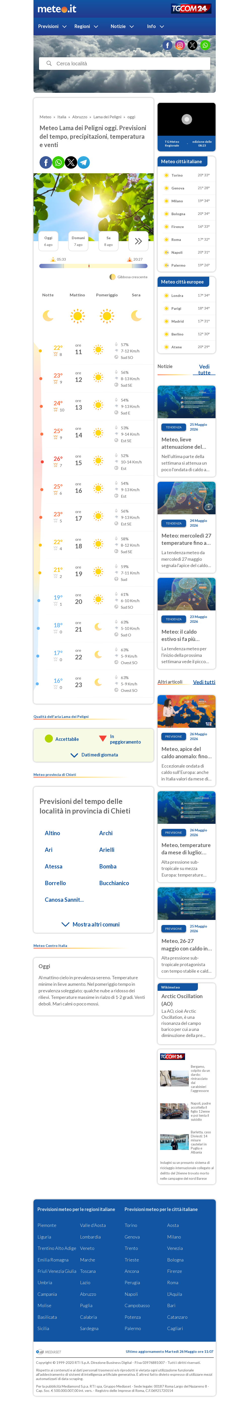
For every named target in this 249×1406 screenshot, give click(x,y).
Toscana (88, 1271)
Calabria (88, 1317)
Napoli (131, 1294)
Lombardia (90, 1237)
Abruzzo (88, 1294)
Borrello (55, 883)
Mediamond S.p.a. (75, 1386)
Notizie (118, 26)
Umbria (45, 1282)
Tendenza (174, 427)
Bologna (175, 1259)
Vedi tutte (204, 369)
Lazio (85, 1282)
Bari (171, 1305)
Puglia (86, 1305)
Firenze (174, 1271)
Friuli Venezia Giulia (57, 1271)
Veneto (87, 1248)
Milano (174, 1237)
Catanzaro (177, 1317)
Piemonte (47, 1225)
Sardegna (89, 1328)
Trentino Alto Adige (57, 1248)
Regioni (82, 26)
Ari (48, 849)
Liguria (44, 1237)
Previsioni (48, 26)
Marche (87, 1259)
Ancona (132, 1271)
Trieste (132, 1259)
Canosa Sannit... (64, 899)
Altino (52, 833)
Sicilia (43, 1328)
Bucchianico (114, 883)
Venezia (175, 1248)
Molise (44, 1305)
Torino (131, 1225)
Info (151, 26)
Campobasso (137, 1305)
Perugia (132, 1282)
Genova (132, 1237)
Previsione (173, 736)
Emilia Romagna (53, 1259)
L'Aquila (174, 1294)
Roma (172, 1282)
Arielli (106, 849)
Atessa (53, 866)
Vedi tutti (204, 682)
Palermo (133, 1328)
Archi (106, 833)
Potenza (133, 1317)
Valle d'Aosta (93, 1225)
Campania (47, 1294)
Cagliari (175, 1328)
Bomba (108, 866)
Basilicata (47, 1317)
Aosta (173, 1225)
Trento (131, 1248)
